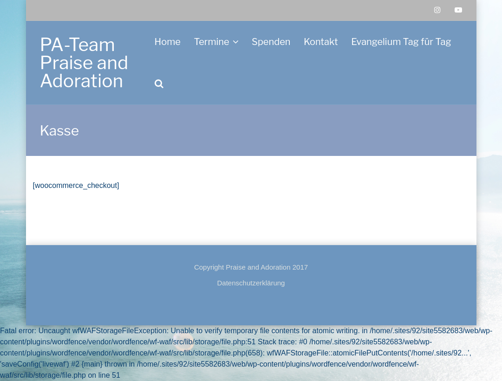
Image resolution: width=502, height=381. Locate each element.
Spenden (271, 41)
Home (168, 41)
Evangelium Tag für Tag (401, 41)
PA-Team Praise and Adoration (84, 62)
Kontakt (321, 41)
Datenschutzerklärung (251, 283)
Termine (211, 41)
